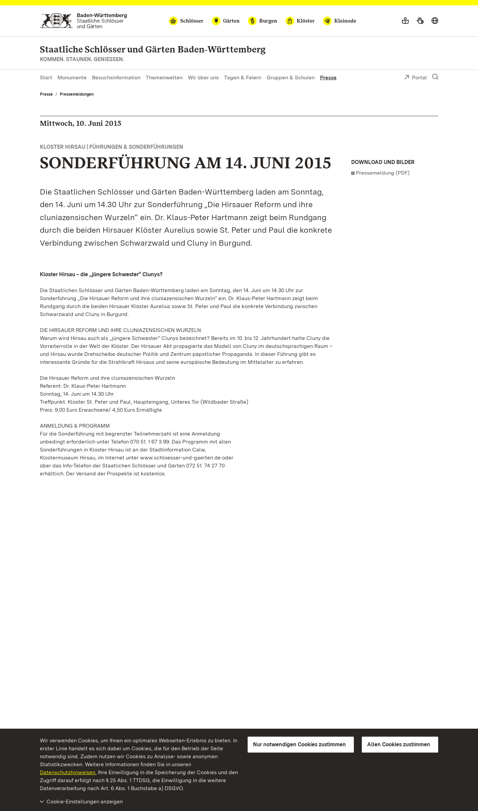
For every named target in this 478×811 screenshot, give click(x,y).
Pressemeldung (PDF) (383, 173)
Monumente (72, 77)
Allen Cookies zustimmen (398, 744)
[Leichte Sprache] (405, 21)
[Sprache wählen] (435, 21)
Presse (328, 77)
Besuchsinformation (116, 77)
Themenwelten (164, 77)
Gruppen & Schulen (291, 77)
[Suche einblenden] (435, 77)
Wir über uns (203, 77)
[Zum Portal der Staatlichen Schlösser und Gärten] (83, 20)
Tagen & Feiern (242, 77)
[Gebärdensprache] (420, 21)
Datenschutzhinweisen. (68, 772)
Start (46, 77)
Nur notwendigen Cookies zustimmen (299, 744)
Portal (415, 78)
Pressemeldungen (77, 94)
